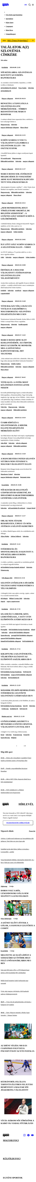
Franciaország (17, 735)
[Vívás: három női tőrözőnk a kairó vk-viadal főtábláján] (18, 1114)
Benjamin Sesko (25, 477)
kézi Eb (25, 706)
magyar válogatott (28, 161)
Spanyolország (5, 635)
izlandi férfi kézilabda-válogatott (11, 641)
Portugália (4, 629)
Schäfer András (16, 364)
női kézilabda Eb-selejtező (9, 88)
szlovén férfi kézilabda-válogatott (19, 632)
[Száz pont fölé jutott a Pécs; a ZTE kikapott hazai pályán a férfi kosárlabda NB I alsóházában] (18, 971)
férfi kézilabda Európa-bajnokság (19, 629)
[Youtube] (32, 1135)
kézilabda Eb (14, 709)
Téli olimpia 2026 (7, 578)
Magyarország (5, 124)
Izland (33, 629)
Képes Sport (9, 22)
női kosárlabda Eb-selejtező (16, 508)
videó (2, 257)
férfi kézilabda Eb (27, 641)
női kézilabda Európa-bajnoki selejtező (13, 567)
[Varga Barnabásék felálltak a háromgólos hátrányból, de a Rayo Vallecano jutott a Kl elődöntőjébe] (18, 861)
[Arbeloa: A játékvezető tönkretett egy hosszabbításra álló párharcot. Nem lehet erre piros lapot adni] (18, 840)
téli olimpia (4, 598)
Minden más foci (7, 716)
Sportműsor (9, 18)
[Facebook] (28, 1135)
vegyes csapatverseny (13, 601)
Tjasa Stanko (22, 88)
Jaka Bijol (4, 443)
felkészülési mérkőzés (20, 410)
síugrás (3, 601)
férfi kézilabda (5, 675)
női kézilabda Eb (6, 91)
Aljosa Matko (5, 536)
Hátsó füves (9, 30)
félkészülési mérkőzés (7, 161)
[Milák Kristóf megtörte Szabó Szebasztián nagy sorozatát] (18, 982)
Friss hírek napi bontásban (14, 15)
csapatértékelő (5, 293)
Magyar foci (11, 1140)
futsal (2, 735)
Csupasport (9, 26)
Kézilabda (5, 67)
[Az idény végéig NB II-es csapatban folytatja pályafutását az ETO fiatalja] (18, 1038)
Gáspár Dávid (31, 508)
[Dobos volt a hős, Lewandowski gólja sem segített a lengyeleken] (18, 883)
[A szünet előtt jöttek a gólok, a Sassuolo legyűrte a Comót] (18, 915)
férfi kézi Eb (23, 709)
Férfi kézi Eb (27, 672)
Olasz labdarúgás (6, 918)
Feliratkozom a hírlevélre (18, 823)
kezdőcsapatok (23, 324)
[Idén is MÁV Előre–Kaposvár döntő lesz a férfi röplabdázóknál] (18, 781)
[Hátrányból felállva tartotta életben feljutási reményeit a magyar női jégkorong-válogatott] (18, 1075)
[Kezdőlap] (5, 4)
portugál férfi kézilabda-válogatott (22, 635)
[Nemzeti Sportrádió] (25, 5)
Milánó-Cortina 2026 (15, 598)
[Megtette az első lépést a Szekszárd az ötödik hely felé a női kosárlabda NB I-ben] (18, 947)
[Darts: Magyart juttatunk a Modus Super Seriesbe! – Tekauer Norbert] (18, 1014)
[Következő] (21, 746)
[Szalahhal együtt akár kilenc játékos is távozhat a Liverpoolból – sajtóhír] (18, 851)
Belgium (13, 737)
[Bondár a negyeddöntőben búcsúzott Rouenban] (18, 770)
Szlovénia (31, 88)
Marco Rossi (24, 127)
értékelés (3, 290)
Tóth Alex (4, 407)
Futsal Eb (26, 735)
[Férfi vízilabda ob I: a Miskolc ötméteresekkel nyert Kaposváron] (18, 791)
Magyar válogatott (7, 98)
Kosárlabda (5, 485)
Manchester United (7, 474)
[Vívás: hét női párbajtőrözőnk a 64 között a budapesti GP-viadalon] (18, 1003)
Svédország (5, 709)
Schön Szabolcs (18, 232)
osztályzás (18, 290)
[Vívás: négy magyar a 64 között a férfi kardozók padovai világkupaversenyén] (18, 993)
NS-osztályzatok (6, 158)
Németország (5, 570)
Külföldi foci (11, 1158)
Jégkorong (4, 886)
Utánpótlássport (11, 34)
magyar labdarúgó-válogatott (10, 127)
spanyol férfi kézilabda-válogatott (11, 638)
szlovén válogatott (21, 443)
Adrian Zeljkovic (16, 536)
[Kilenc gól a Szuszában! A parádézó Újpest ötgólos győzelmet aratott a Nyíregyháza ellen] (18, 759)
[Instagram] (24, 1135)
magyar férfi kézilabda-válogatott (21, 675)
